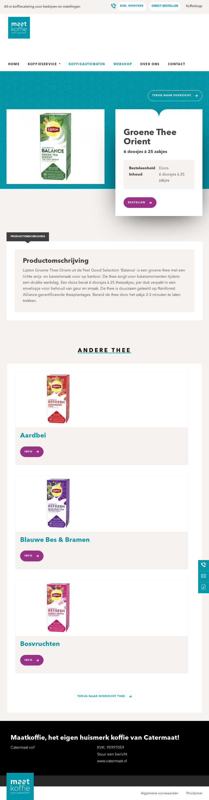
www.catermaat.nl (112, 761)
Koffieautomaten (87, 64)
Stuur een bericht (112, 754)
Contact (176, 64)
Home (14, 64)
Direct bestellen (165, 6)
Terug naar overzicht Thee (101, 696)
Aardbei (33, 436)
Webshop (122, 64)
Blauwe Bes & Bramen (55, 540)
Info (28, 452)
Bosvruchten (40, 644)
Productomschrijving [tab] (28, 236)
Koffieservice (44, 64)
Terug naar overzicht (171, 95)
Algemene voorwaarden (159, 793)
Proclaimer (194, 793)
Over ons (150, 64)
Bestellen (136, 202)
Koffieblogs (194, 6)
